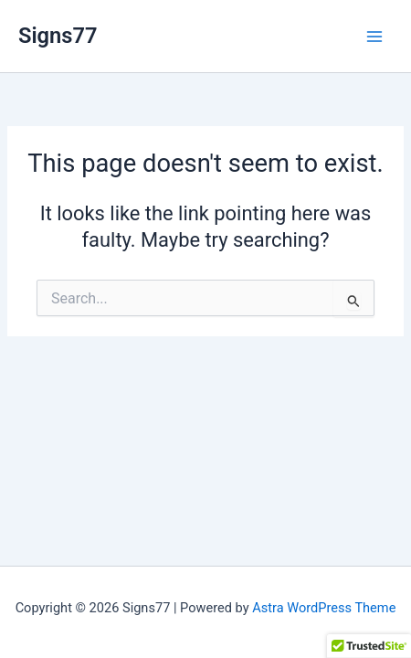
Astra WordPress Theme (323, 608)
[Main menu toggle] (374, 35)
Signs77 (58, 35)
